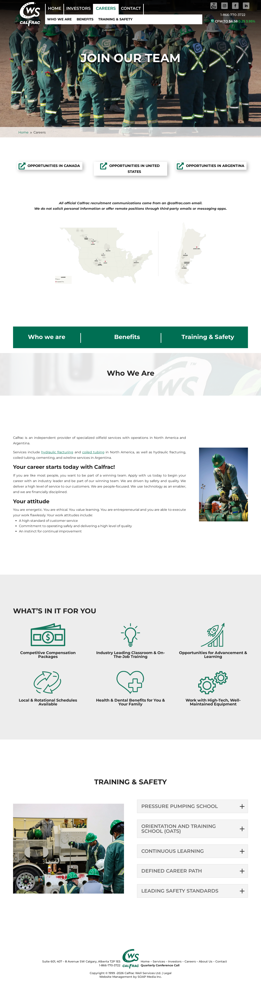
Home (54, 9)
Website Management (115, 977)
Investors (78, 9)
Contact (131, 9)
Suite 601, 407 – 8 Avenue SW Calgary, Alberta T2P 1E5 (81, 961)
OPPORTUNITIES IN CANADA (54, 166)
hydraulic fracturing (57, 452)
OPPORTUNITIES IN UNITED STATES (134, 169)
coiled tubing (93, 452)
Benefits (85, 19)
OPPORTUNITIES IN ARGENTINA (215, 166)
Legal (167, 973)
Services (159, 961)
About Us (205, 961)
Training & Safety (115, 19)
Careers (106, 9)
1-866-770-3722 (232, 15)
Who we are (59, 19)
